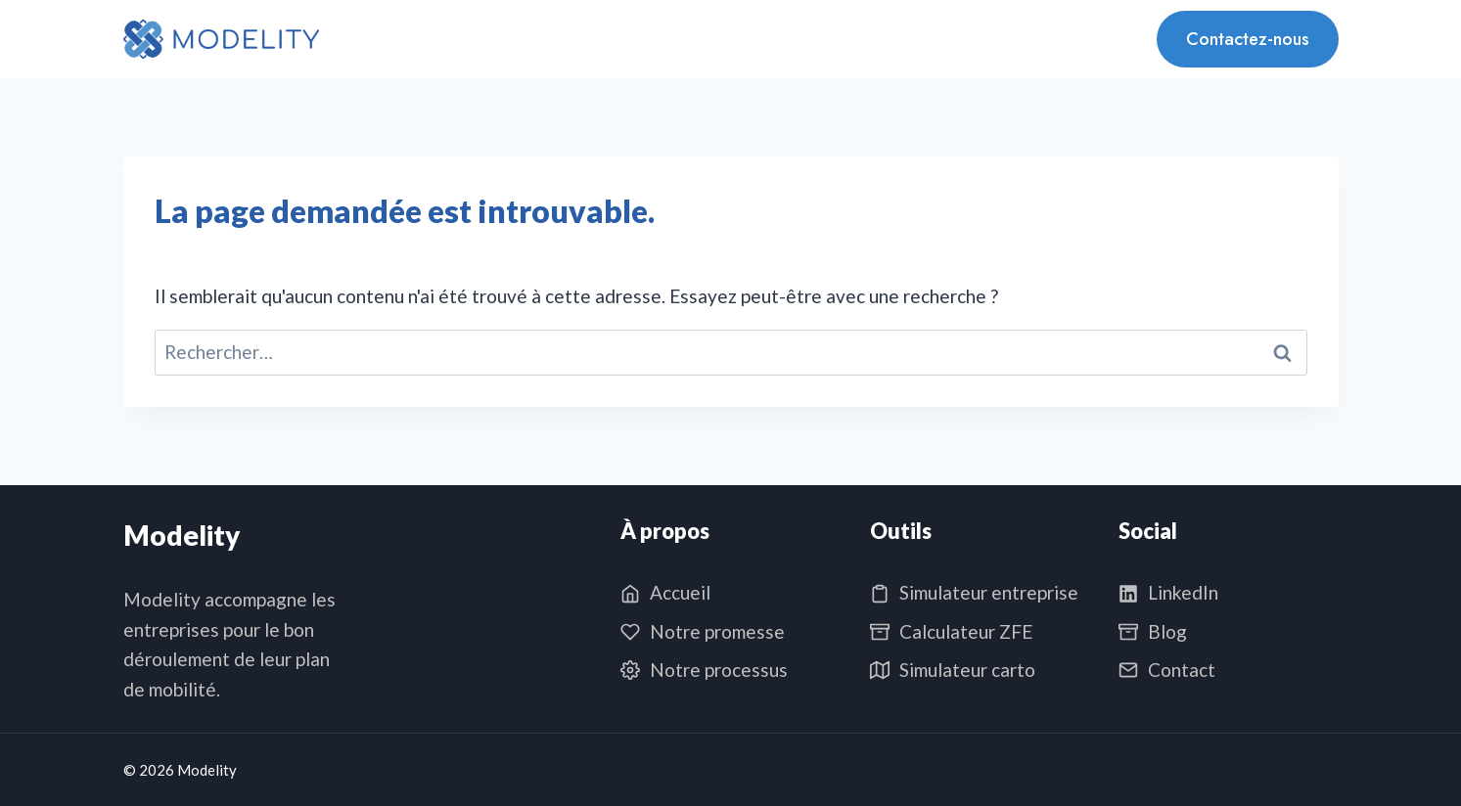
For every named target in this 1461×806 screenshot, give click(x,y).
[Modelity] (221, 40)
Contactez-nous (1247, 39)
